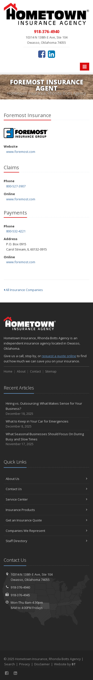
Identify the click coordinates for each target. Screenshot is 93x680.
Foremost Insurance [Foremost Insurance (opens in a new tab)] (26, 133)
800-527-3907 (16, 186)
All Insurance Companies (23, 290)
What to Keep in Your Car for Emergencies (46, 424)
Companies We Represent (46, 530)
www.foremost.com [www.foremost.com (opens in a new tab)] (20, 151)
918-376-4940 (20, 587)
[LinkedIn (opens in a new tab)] (51, 54)
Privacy (24, 664)
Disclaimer (42, 664)
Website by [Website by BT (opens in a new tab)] (65, 664)
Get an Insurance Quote (46, 520)
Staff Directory (46, 541)
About (21, 371)
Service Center (46, 499)
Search (9, 664)
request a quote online (59, 356)
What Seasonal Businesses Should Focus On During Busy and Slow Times (46, 439)
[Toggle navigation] (84, 67)
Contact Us (46, 489)
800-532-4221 (16, 231)
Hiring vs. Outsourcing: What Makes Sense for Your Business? (46, 408)
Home (8, 371)
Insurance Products (46, 510)
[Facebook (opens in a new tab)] (41, 54)
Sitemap (51, 371)
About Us (46, 478)
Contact (35, 371)
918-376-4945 (20, 595)
